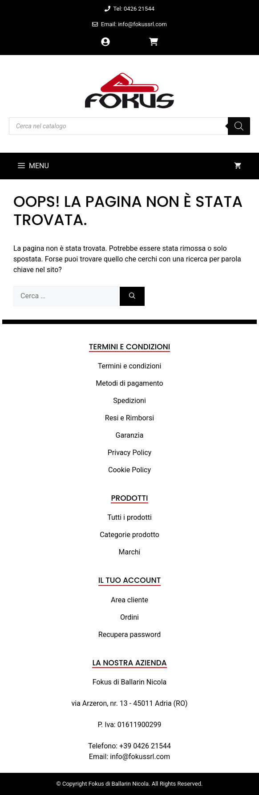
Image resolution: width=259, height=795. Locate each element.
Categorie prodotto (129, 534)
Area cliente (129, 600)
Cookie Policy (129, 470)
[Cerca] (132, 296)
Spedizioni (129, 400)
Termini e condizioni (130, 366)
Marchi (129, 552)
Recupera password (129, 634)
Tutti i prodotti (129, 517)
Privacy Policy (130, 452)
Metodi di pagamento (129, 383)
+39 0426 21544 (145, 746)
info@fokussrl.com (140, 756)
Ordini (129, 617)
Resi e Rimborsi (129, 418)
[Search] (239, 126)
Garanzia (130, 435)
